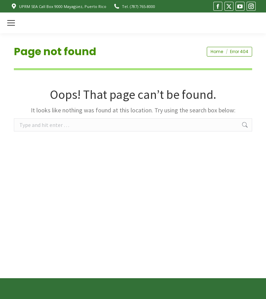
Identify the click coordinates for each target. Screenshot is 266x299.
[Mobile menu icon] (11, 23)
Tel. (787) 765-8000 (134, 6)
